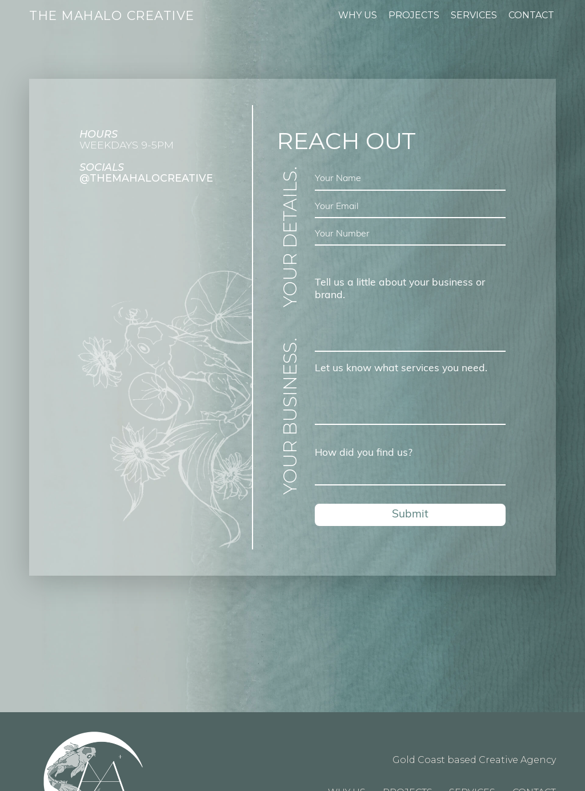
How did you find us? (363, 453)
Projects (413, 15)
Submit (410, 514)
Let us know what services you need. (401, 369)
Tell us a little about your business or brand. (400, 289)
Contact (531, 15)
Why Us (357, 15)
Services (474, 15)
